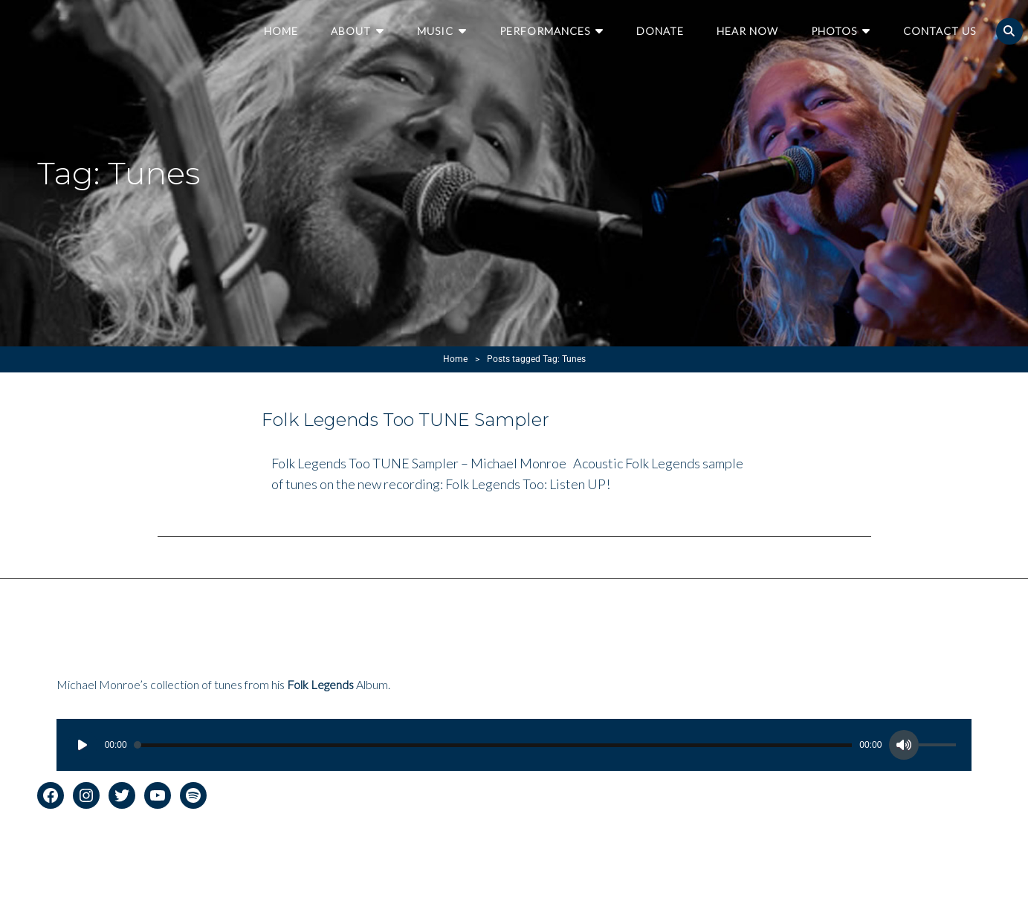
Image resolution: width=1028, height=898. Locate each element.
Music (435, 31)
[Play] (82, 745)
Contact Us (939, 31)
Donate (660, 31)
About (351, 31)
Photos (834, 31)
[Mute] (904, 745)
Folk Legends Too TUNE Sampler (405, 419)
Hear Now (747, 31)
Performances (545, 31)
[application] (514, 745)
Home (281, 31)
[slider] (494, 745)
